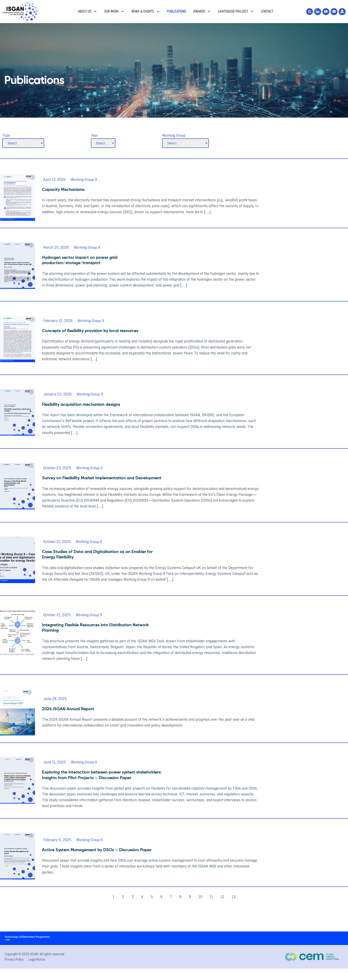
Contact (267, 11)
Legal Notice (36, 959)
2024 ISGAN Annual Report (68, 709)
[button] (309, 11)
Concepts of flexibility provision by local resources (90, 331)
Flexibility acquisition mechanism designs (81, 404)
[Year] (103, 143)
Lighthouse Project (236, 11)
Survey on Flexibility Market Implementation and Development (101, 478)
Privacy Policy (14, 959)
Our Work (114, 11)
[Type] (23, 143)
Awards (202, 11)
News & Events (145, 11)
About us (87, 11)
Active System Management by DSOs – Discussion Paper (96, 850)
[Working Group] (185, 143)
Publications (176, 11)
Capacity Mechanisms (63, 190)
